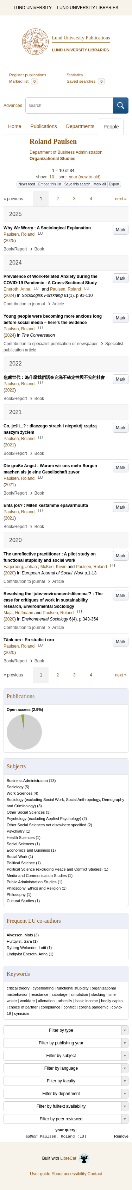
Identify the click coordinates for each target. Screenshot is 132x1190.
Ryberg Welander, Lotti (26, 948)
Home (14, 126)
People (111, 126)
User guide (40, 1173)
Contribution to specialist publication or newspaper (51, 343)
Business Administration (27, 780)
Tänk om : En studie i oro (29, 639)
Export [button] (114, 184)
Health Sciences (21, 837)
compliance (51, 1007)
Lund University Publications (81, 37)
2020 (9, 573)
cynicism (21, 1013)
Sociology (15, 787)
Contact (95, 1173)
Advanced (13, 105)
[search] (69, 105)
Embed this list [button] (49, 184)
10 (51, 176)
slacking (98, 994)
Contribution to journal (24, 303)
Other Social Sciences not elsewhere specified (46, 825)
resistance (39, 994)
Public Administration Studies (32, 882)
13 (52, 780)
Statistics (75, 75)
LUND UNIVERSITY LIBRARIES (87, 7)
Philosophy (16, 894)
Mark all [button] (100, 184)
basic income (86, 1001)
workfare (27, 1001)
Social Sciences (20, 844)
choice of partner (23, 1007)
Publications (43, 126)
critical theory (18, 988)
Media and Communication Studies (37, 875)
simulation (79, 994)
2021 (9, 445)
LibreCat (75, 1158)
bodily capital (112, 1001)
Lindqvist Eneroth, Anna (27, 954)
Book (39, 249)
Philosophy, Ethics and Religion (34, 888)
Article (58, 303)
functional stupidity (73, 988)
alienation (46, 1001)
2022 (9, 390)
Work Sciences (19, 793)
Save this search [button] (77, 184)
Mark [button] (120, 229)
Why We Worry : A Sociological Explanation (47, 227)
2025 (9, 240)
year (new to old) (84, 176)
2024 (9, 295)
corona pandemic (93, 1007)
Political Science (21, 863)
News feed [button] (26, 184)
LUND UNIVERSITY (33, 7)
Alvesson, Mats (20, 935)
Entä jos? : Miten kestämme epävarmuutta (46, 505)
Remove (121, 1136)
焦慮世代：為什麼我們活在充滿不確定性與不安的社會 (54, 377)
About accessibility (68, 1173)
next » (121, 198)
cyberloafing (43, 988)
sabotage (59, 994)
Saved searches (86, 81)
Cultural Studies (20, 901)
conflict (69, 1007)
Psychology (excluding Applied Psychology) (44, 818)
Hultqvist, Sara (19, 941)
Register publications (27, 75)
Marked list (23, 81)
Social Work (17, 856)
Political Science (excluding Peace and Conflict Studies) (54, 869)
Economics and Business (28, 850)
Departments (80, 126)
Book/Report (15, 249)
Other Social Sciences (26, 812)
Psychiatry (16, 831)
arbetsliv (65, 1001)
